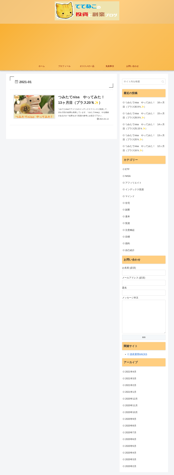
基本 (127, 216)
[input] (143, 81)
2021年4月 (130, 372)
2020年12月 (131, 399)
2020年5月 (130, 446)
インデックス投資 (134, 189)
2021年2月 (130, 385)
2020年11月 (131, 406)
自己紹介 (130, 250)
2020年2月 (130, 466)
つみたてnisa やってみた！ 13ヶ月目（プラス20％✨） (144, 137)
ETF (127, 169)
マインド (130, 196)
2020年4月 (130, 453)
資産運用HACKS (138, 354)
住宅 (127, 203)
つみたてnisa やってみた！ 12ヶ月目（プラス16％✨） (144, 148)
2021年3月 (130, 379)
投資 (127, 223)
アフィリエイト (133, 182)
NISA (128, 176)
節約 (127, 243)
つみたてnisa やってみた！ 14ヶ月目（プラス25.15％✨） (144, 126)
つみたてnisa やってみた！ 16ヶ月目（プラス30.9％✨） (144, 104)
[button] (163, 81)
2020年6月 (130, 439)
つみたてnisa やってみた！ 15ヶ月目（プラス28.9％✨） (144, 115)
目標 (127, 236)
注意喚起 (130, 230)
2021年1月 (130, 392)
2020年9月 (130, 419)
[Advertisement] (87, 43)
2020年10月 (131, 413)
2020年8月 (130, 426)
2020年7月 (130, 433)
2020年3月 (130, 460)
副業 (127, 209)
